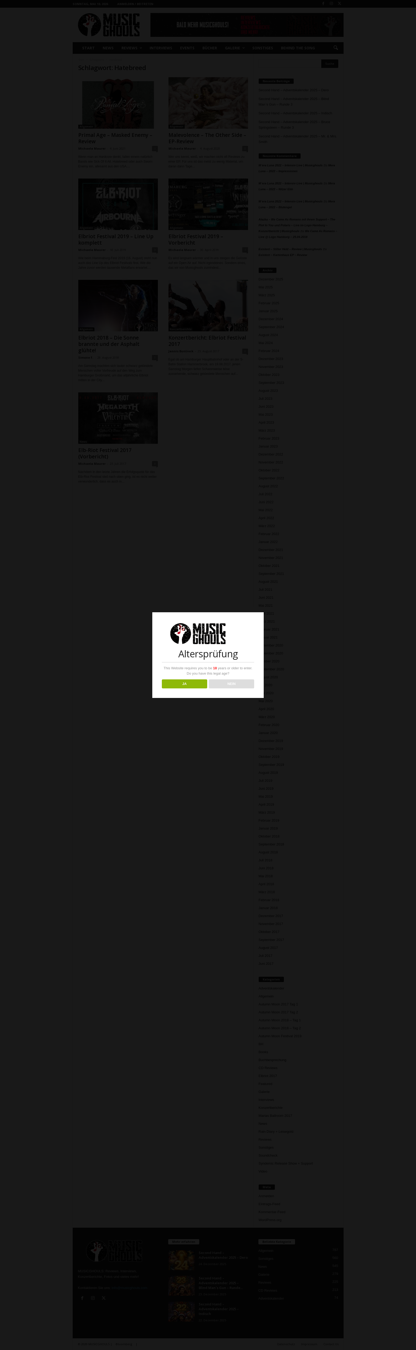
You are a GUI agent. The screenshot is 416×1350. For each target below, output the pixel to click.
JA (184, 684)
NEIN (231, 684)
